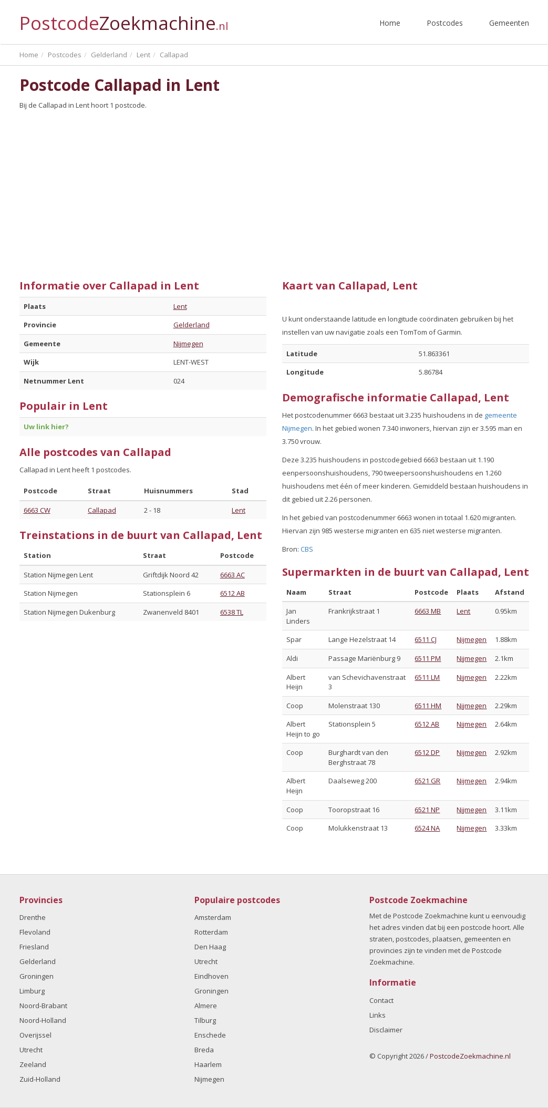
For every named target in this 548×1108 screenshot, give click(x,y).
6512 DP (427, 752)
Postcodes (445, 23)
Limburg (32, 991)
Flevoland (34, 932)
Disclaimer (385, 1029)
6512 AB (232, 593)
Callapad (102, 510)
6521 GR (427, 780)
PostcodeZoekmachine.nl (470, 1056)
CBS (307, 549)
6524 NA (427, 828)
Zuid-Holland (39, 1079)
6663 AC (232, 574)
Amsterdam (212, 917)
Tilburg (205, 1020)
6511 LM (427, 677)
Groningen (36, 976)
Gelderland (191, 324)
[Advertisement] (274, 190)
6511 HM (428, 705)
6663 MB (428, 611)
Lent (180, 306)
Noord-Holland (42, 1020)
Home (389, 23)
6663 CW (37, 510)
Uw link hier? (46, 426)
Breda (204, 1049)
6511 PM (428, 658)
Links (377, 1015)
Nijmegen (188, 343)
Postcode (123, 19)
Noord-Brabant (43, 1005)
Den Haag (210, 946)
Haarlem (208, 1064)
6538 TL (231, 612)
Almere (205, 1005)
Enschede (210, 1035)
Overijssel (35, 1035)
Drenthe (32, 917)
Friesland (34, 946)
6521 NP (427, 809)
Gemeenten (509, 23)
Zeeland (32, 1064)
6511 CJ (426, 639)
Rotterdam (211, 932)
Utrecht (31, 1049)
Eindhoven (211, 976)
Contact (381, 1000)
